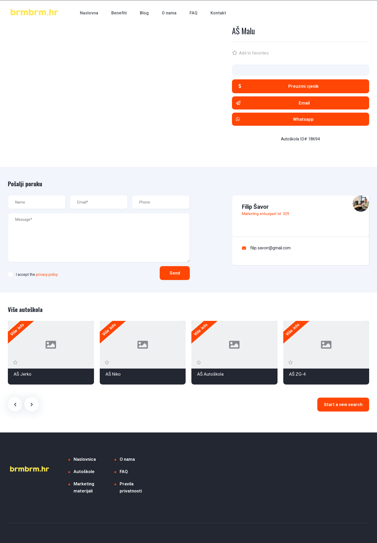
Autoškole (84, 471)
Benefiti (119, 12)
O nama (169, 12)
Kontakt (218, 12)
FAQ (193, 12)
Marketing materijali (84, 487)
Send (174, 273)
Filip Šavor (255, 207)
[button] (300, 86)
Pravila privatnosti (131, 487)
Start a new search (343, 404)
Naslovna (89, 12)
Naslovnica (85, 459)
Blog (144, 12)
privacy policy (47, 274)
